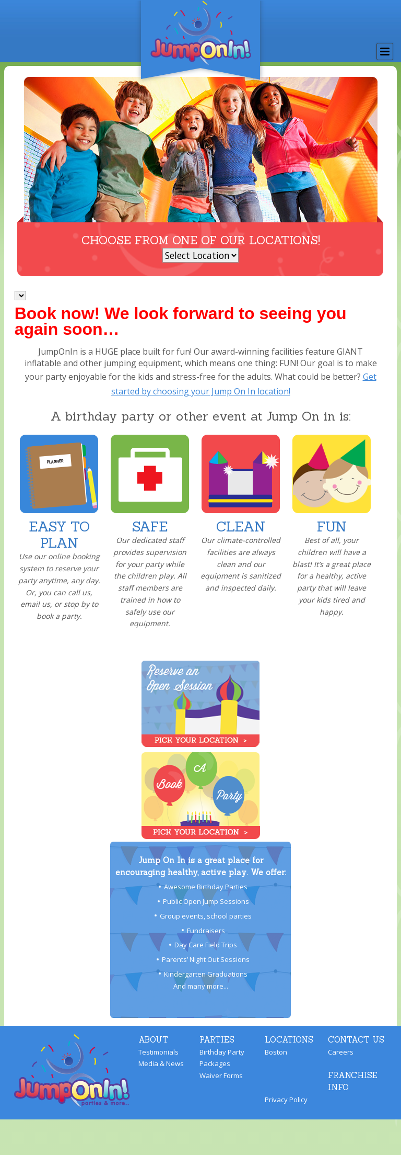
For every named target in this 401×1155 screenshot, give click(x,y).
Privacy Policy (286, 1099)
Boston (276, 1052)
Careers (340, 1052)
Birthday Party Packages (221, 1058)
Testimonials (158, 1052)
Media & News (161, 1063)
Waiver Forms (221, 1075)
